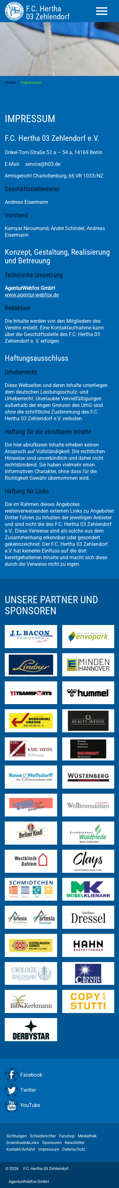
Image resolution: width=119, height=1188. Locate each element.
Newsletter (74, 1142)
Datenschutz (73, 1149)
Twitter (28, 1090)
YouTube (30, 1105)
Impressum (48, 1149)
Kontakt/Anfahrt (20, 1149)
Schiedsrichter (43, 1136)
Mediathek (87, 1136)
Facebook (31, 1075)
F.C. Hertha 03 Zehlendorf (46, 1168)
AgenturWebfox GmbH (29, 1181)
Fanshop (67, 1136)
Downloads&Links (22, 1142)
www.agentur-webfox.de (32, 295)
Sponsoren (52, 1142)
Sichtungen (16, 1136)
